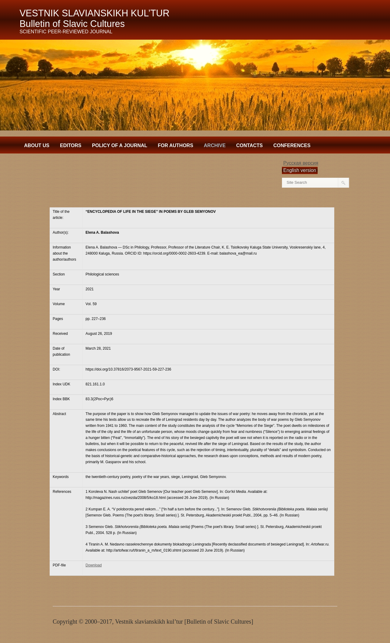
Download (94, 565)
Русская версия (301, 163)
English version (299, 170)
